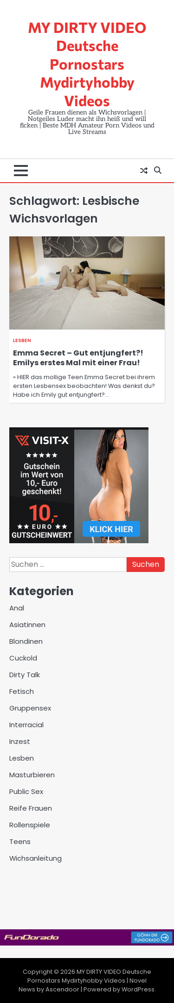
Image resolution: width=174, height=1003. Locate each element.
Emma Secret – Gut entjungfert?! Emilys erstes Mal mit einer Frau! (78, 358)
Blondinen (26, 641)
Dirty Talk (24, 674)
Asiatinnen (27, 624)
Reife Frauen (30, 808)
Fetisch (21, 691)
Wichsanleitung (35, 858)
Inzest (19, 741)
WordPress (138, 989)
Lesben (22, 340)
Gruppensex (30, 708)
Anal (16, 608)
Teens (20, 841)
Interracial (26, 725)
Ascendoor (62, 989)
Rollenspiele (29, 825)
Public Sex (26, 791)
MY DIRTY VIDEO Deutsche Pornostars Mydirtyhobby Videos (87, 63)
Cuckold (23, 658)
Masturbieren (32, 775)
